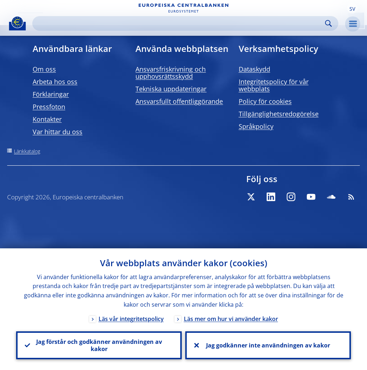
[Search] (180, 23)
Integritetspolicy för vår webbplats (274, 85)
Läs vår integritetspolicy (131, 319)
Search (328, 23)
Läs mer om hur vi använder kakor (231, 319)
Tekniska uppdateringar (170, 88)
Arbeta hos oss (55, 81)
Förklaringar (51, 94)
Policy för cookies (265, 101)
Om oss (44, 69)
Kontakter (47, 119)
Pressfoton (49, 106)
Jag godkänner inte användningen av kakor (268, 345)
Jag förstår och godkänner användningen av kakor (99, 345)
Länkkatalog (27, 151)
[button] (352, 8)
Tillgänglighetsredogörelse (279, 113)
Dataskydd (254, 69)
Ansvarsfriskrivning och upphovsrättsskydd (170, 73)
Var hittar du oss (57, 131)
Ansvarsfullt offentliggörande (179, 101)
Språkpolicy (256, 126)
